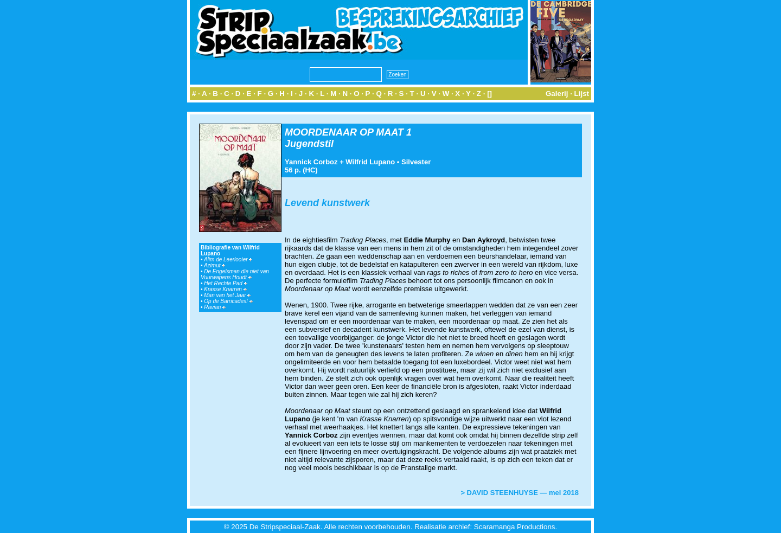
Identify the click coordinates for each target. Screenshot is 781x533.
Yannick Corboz (311, 162)
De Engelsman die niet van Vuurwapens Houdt (235, 274)
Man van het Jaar (227, 295)
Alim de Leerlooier (228, 259)
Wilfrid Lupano (370, 162)
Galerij (557, 93)
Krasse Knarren (225, 289)
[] (489, 93)
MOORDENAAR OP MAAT (344, 132)
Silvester (416, 162)
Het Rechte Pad (225, 283)
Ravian (215, 307)
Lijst (581, 93)
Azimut (214, 265)
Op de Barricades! (228, 301)
